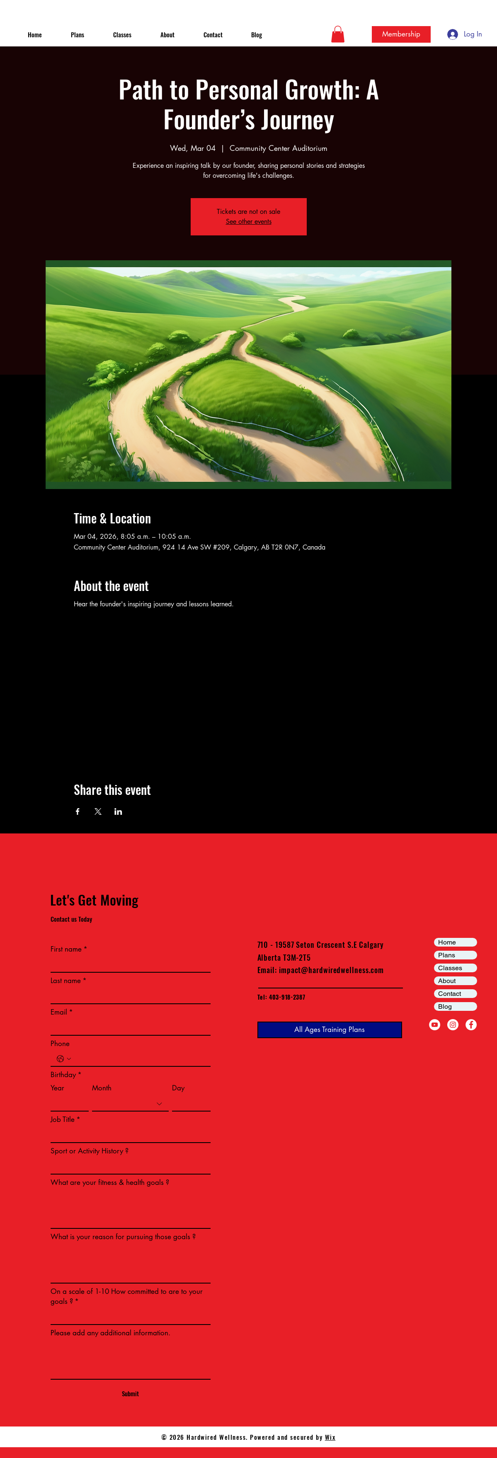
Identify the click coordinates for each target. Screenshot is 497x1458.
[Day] (189, 1104)
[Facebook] (471, 1024)
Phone (60, 1043)
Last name (69, 981)
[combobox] (130, 1104)
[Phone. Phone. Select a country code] (64, 1059)
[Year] (67, 1104)
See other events (249, 221)
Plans (446, 955)
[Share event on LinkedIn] (118, 811)
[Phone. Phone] (139, 1059)
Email (62, 1012)
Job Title (65, 1120)
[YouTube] (434, 1024)
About (447, 981)
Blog (445, 1006)
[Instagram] (452, 1024)
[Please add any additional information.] (131, 1360)
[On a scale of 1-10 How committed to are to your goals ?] (128, 1317)
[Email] (128, 1028)
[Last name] (128, 996)
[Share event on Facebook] (78, 811)
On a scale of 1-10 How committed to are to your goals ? (127, 1297)
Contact (449, 994)
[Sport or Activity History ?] (128, 1167)
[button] (338, 34)
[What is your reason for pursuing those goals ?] (131, 1264)
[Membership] (401, 34)
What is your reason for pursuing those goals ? (123, 1236)
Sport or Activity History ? (89, 1150)
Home (447, 942)
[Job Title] (128, 1135)
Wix (330, 1436)
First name (69, 949)
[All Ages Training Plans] (329, 1030)
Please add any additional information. (110, 1332)
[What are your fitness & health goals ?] (131, 1209)
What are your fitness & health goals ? (110, 1182)
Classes (450, 968)
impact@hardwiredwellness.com (331, 969)
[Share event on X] (98, 811)
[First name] (128, 965)
